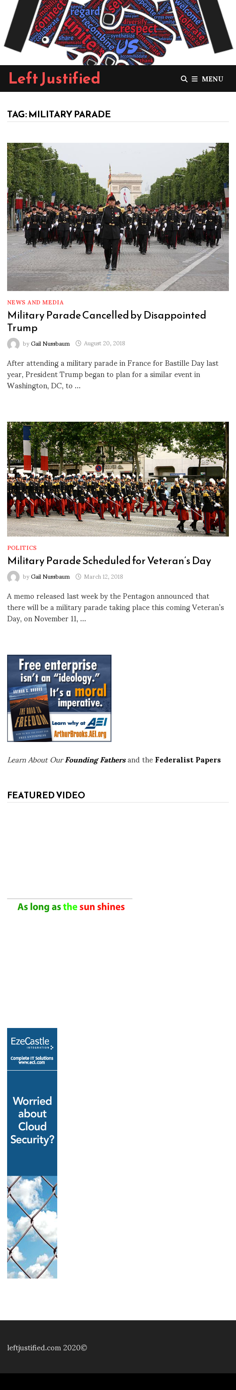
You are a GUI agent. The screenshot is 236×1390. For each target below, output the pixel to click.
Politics (22, 547)
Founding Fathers (95, 759)
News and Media (35, 301)
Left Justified (54, 78)
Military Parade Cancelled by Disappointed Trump (106, 321)
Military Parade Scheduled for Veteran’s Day (109, 560)
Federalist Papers (188, 759)
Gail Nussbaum (50, 342)
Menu (207, 78)
